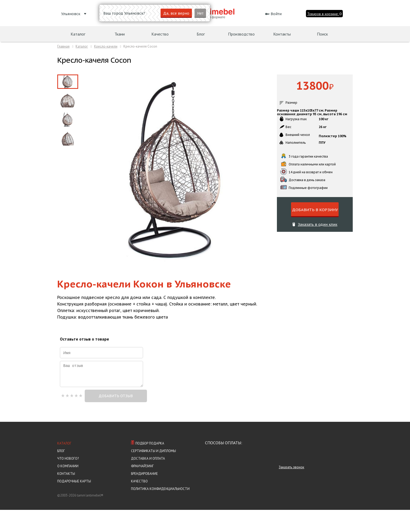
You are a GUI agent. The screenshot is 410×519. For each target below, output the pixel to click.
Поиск (322, 34)
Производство (241, 34)
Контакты (66, 483)
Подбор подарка (147, 452)
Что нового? (68, 467)
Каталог (64, 452)
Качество (139, 490)
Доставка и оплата (148, 467)
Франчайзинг (142, 475)
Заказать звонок (291, 476)
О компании (67, 475)
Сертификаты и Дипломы (153, 460)
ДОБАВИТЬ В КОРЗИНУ (315, 209)
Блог (61, 460)
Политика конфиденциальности (160, 498)
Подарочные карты (74, 490)
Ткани (120, 34)
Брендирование (144, 483)
